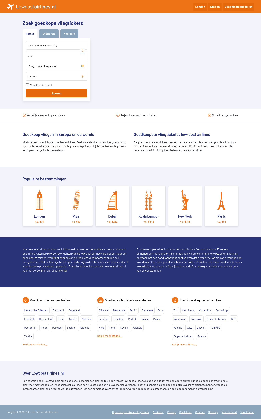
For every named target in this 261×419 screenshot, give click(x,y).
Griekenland (46, 318)
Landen (200, 6)
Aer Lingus (188, 310)
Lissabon (118, 318)
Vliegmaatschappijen (239, 6)
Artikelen (158, 412)
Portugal (57, 327)
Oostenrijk (30, 327)
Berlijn (133, 310)
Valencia (137, 327)
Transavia (196, 318)
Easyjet (201, 327)
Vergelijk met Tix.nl (41, 85)
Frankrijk (29, 318)
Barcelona (119, 310)
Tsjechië (84, 327)
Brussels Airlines (217, 318)
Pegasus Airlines (183, 336)
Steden (215, 6)
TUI (175, 310)
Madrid (132, 318)
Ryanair (202, 336)
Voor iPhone (247, 412)
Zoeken (56, 93)
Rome (112, 327)
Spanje (71, 327)
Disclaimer (185, 412)
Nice (101, 327)
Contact (200, 412)
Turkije (28, 336)
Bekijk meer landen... (35, 344)
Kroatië (72, 318)
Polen (44, 327)
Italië (61, 318)
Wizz (189, 327)
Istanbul (103, 318)
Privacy (171, 412)
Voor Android (229, 412)
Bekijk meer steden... (109, 335)
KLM (233, 318)
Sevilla (124, 327)
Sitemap (213, 412)
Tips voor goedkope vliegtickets (130, 412)
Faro (160, 310)
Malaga (145, 318)
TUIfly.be (215, 327)
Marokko (87, 318)
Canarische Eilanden (36, 310)
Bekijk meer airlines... (184, 344)
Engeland (74, 310)
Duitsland (58, 310)
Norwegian (179, 318)
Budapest (147, 310)
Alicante (103, 310)
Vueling (177, 327)
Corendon (205, 310)
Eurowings (222, 310)
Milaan (157, 318)
